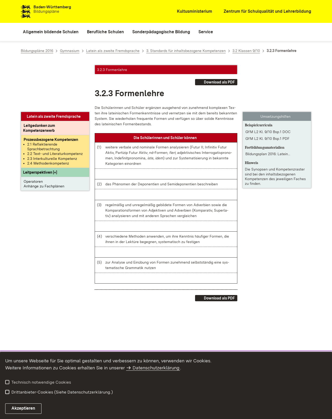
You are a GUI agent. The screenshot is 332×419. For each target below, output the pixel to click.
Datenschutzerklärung (156, 367)
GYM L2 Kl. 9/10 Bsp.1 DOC (267, 85)
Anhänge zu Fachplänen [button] (44, 139)
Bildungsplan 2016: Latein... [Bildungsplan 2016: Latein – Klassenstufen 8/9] (267, 107)
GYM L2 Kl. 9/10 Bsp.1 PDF (267, 92)
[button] (40, 125)
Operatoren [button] (33, 135)
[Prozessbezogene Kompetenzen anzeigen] (51, 93)
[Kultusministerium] (191, 11)
